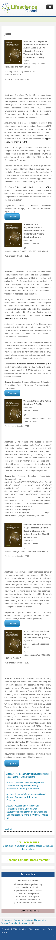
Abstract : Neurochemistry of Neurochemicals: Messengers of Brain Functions (27, 775)
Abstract (26, 923)
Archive (8, 829)
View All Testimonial (30, 910)
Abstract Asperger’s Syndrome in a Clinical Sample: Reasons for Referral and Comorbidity (26, 797)
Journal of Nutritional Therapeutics (30, 920)
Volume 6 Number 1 (10, 923)
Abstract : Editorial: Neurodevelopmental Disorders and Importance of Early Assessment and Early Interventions (25, 785)
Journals (8, 920)
